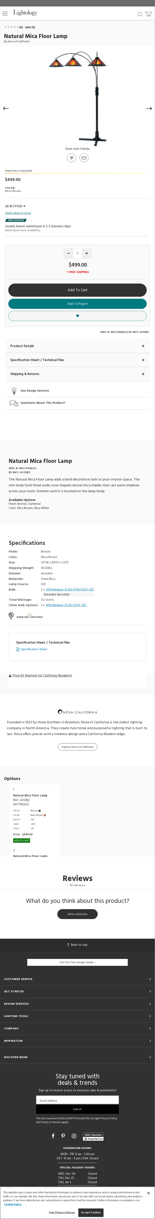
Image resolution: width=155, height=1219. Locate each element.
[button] (5, 13)
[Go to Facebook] (54, 1137)
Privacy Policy (108, 1118)
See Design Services (35, 391)
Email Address (48, 1100)
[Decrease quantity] (68, 253)
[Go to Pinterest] (71, 162)
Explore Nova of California (77, 747)
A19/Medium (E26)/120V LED (66, 605)
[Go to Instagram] (74, 1137)
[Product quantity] (77, 253)
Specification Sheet (34, 649)
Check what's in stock (18, 213)
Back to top (77, 945)
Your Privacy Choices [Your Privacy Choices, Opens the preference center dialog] (62, 1212)
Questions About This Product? (43, 403)
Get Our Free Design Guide (77, 962)
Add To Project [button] (77, 304)
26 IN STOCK (15, 206)
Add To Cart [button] (78, 290)
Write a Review (77, 914)
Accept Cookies (91, 1212)
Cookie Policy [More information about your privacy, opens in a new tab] (12, 1204)
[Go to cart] (148, 13)
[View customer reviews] (93, 1137)
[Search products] (140, 14)
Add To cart (21, 841)
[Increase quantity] (86, 253)
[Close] (148, 1193)
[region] (77, 1203)
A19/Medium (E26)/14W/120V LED (70, 590)
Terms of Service (51, 1122)
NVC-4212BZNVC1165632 (21, 802)
